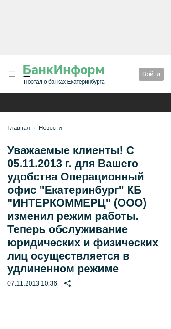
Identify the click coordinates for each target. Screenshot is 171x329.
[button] (11, 74)
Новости (50, 127)
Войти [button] (151, 74)
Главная (18, 127)
